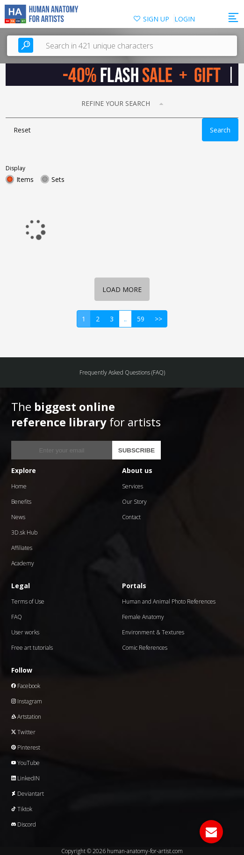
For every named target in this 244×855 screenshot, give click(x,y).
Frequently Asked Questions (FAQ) (122, 372)
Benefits (21, 502)
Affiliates (21, 548)
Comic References (144, 648)
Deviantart (27, 794)
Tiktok (21, 809)
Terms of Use (27, 601)
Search (220, 129)
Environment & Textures (153, 632)
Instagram (26, 701)
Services (132, 486)
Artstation (26, 717)
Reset (22, 129)
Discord (23, 824)
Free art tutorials (32, 648)
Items (25, 179)
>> (158, 318)
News (18, 517)
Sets (58, 179)
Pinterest (25, 747)
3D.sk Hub (24, 532)
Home (19, 486)
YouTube (25, 763)
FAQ (16, 617)
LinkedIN (25, 778)
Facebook (25, 686)
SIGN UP (156, 18)
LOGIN (184, 18)
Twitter (23, 732)
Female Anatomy (143, 617)
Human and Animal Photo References (168, 601)
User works (25, 632)
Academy (22, 563)
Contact (131, 517)
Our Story (134, 502)
